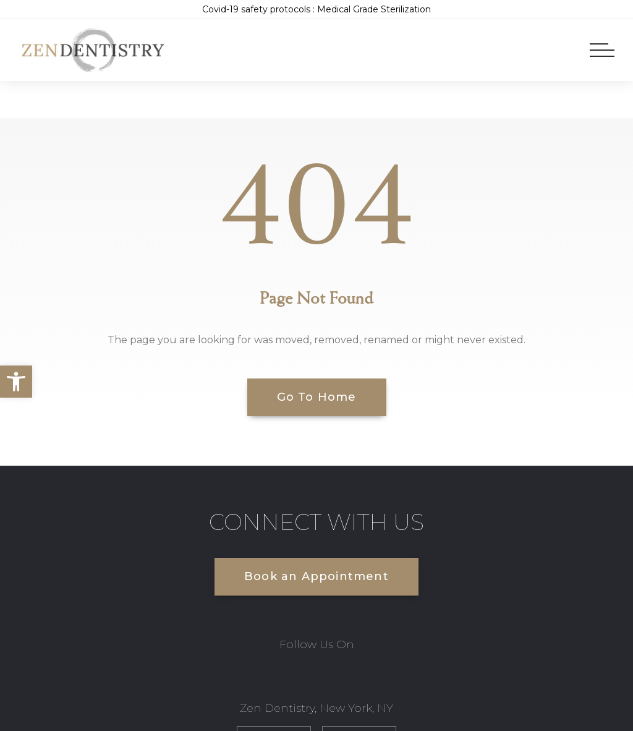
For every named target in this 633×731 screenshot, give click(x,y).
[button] (16, 382)
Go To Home (317, 397)
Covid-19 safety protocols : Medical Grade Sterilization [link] (316, 9)
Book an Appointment (316, 576)
